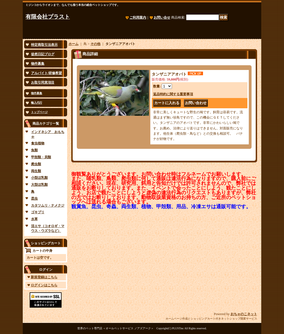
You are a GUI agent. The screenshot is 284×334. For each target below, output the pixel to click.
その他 (95, 44)
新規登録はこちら (44, 277)
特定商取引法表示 (44, 45)
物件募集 (37, 64)
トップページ (39, 112)
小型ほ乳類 (39, 178)
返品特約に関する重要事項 (173, 94)
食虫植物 (37, 143)
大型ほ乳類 (39, 185)
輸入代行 (36, 102)
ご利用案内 (138, 17)
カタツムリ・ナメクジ (47, 205)
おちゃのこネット (243, 314)
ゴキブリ (37, 212)
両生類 (36, 171)
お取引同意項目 (42, 82)
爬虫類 (36, 164)
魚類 (34, 150)
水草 (34, 219)
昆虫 (34, 198)
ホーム (73, 44)
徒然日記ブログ (42, 54)
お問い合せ (162, 17)
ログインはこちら (44, 285)
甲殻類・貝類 (41, 157)
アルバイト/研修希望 (46, 73)
